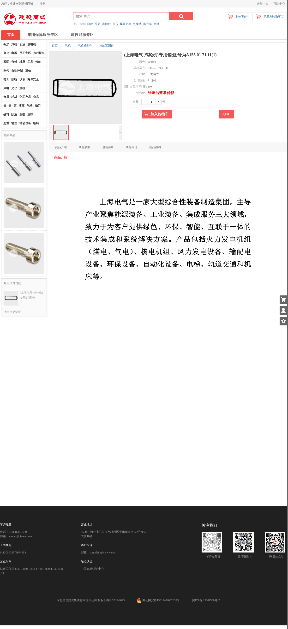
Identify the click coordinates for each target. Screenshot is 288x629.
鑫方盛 (147, 24)
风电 (6, 88)
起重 (6, 123)
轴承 (22, 62)
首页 (11, 35)
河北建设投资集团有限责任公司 (77, 600)
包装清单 (108, 147)
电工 (6, 79)
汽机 (14, 44)
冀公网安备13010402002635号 (158, 600)
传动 (38, 62)
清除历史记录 (12, 312)
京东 (115, 24)
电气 (6, 70)
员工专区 (25, 53)
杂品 (36, 97)
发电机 (31, 44)
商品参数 (84, 147)
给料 (36, 123)
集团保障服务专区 (42, 35)
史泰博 (137, 24)
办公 (6, 53)
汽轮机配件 (85, 45)
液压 (21, 105)
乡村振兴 (39, 53)
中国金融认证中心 (92, 568)
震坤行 (106, 24)
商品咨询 (155, 147)
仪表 (22, 79)
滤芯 (38, 105)
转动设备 (25, 123)
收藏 (226, 114)
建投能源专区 (82, 35)
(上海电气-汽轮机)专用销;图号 (31, 295)
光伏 (14, 88)
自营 (90, 24)
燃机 (22, 88)
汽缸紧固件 (106, 45)
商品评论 (131, 147)
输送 (14, 123)
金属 (6, 97)
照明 (14, 79)
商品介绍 (61, 147)
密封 (14, 62)
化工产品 (25, 97)
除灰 (14, 114)
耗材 (14, 97)
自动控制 (17, 70)
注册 (42, 3)
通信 (28, 70)
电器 (14, 53)
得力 (97, 24)
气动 (29, 105)
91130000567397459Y (13, 552)
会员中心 (262, 3)
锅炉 (6, 44)
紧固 (6, 62)
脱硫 (22, 114)
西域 (156, 24)
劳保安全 (33, 79)
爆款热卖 (125, 24)
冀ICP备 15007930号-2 (206, 600)
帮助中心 (279, 3)
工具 (30, 62)
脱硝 (30, 114)
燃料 (6, 114)
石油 (22, 44)
